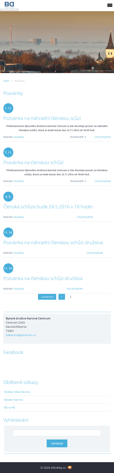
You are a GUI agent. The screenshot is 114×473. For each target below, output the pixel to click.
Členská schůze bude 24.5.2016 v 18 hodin (48, 206)
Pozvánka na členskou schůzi (33, 162)
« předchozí (47, 296)
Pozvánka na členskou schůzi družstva (43, 278)
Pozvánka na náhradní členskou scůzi (42, 118)
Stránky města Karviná (17, 391)
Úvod (6, 80)
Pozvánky (19, 136)
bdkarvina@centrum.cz (21, 335)
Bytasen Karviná (13, 399)
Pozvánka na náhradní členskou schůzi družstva (53, 242)
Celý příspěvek (102, 136)
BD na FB (9, 407)
